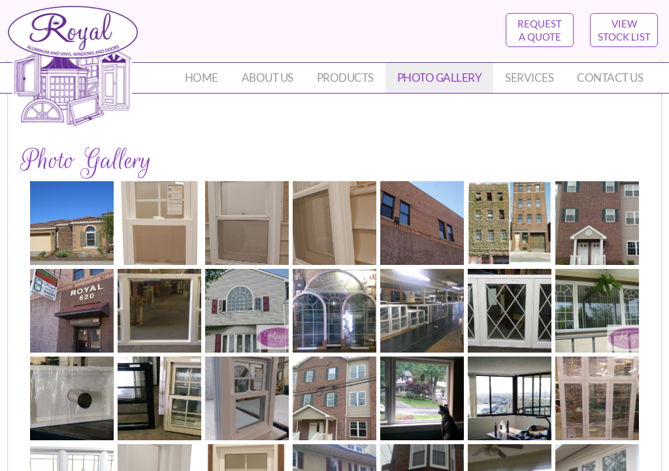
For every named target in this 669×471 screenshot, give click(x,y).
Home (201, 77)
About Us (267, 77)
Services (529, 77)
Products (345, 77)
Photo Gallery (439, 77)
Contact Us (610, 77)
